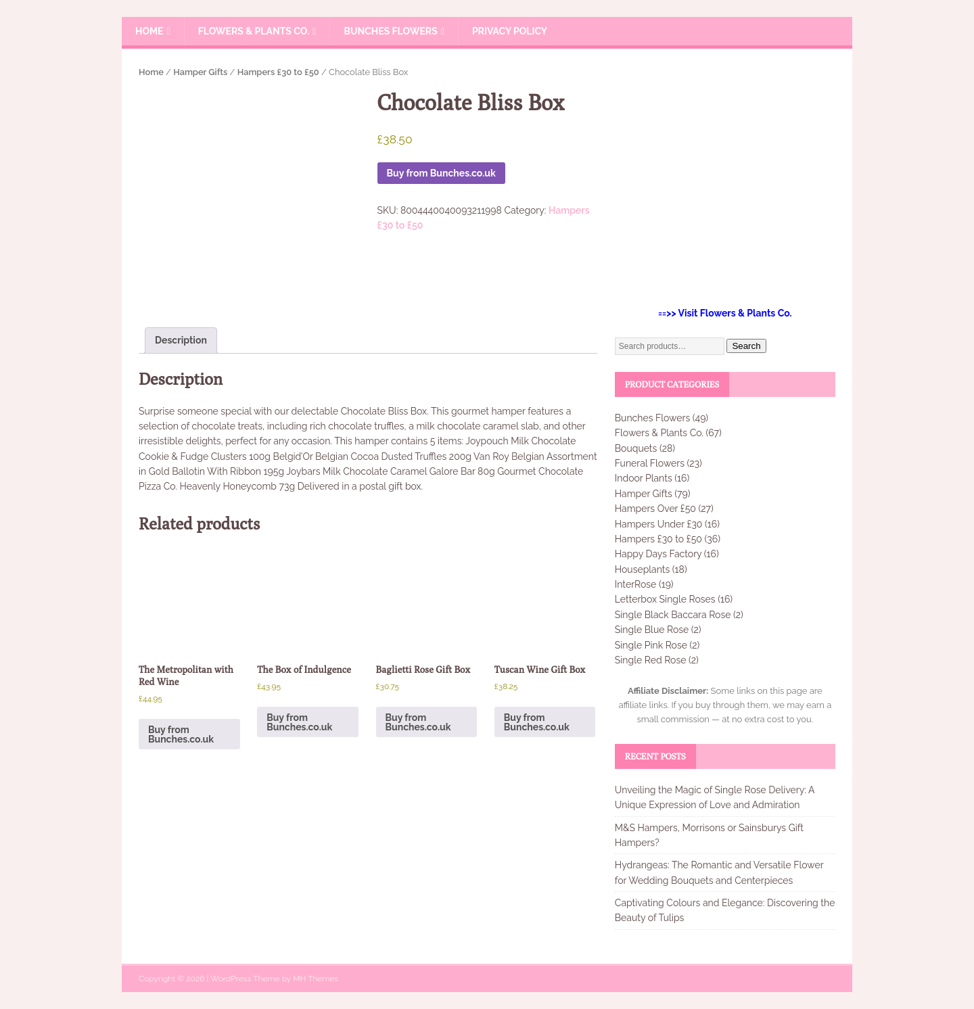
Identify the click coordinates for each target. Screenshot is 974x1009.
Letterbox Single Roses (665, 599)
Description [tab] (181, 340)
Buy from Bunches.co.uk (441, 173)
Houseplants (642, 569)
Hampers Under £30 (659, 524)
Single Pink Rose (651, 645)
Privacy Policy (509, 31)
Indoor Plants (643, 478)
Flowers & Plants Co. (254, 31)
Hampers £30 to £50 (278, 72)
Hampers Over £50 (655, 508)
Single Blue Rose (652, 629)
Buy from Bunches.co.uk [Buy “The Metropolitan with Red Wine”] (181, 734)
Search (746, 346)
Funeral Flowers (650, 463)
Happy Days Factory (658, 553)
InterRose (636, 584)
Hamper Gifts (200, 72)
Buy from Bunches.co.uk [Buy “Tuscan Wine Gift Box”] (537, 722)
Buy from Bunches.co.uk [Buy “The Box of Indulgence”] (299, 722)
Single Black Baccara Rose (673, 614)
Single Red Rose (651, 660)
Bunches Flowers (390, 31)
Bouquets (636, 448)
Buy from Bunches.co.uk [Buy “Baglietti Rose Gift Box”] (418, 722)
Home (149, 31)
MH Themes (315, 978)
